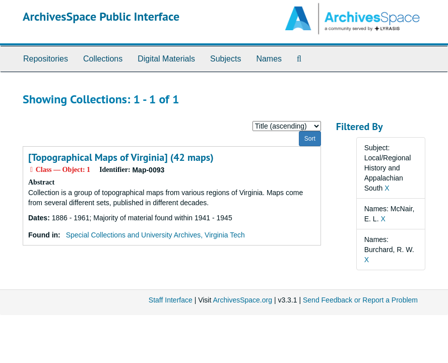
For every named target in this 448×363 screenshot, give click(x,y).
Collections (102, 58)
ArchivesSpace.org (242, 300)
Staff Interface (171, 300)
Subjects (225, 58)
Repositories (45, 58)
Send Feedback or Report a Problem (360, 300)
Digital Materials (166, 58)
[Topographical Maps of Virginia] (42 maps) (121, 157)
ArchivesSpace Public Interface (101, 16)
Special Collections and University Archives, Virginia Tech (155, 235)
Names (269, 58)
